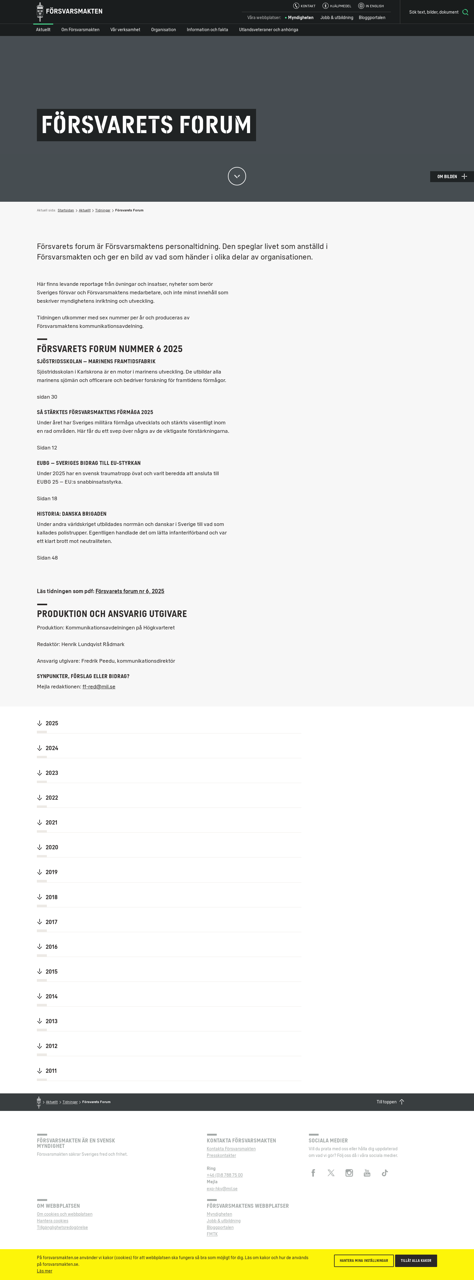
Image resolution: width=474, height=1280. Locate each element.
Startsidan (66, 210)
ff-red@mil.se (99, 686)
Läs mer (44, 1271)
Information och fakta (207, 29)
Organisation (163, 29)
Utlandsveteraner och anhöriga (268, 29)
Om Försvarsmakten (80, 29)
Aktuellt (43, 29)
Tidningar (102, 210)
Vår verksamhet (125, 29)
